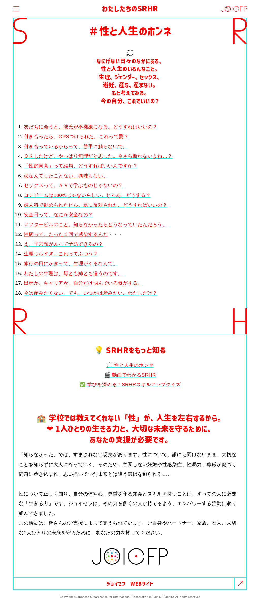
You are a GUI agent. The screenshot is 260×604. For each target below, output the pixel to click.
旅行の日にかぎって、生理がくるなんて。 (71, 263)
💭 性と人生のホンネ (130, 365)
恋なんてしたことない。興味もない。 (66, 175)
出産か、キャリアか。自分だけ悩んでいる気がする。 (83, 283)
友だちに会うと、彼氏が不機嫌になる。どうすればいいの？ (90, 127)
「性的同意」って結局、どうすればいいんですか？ (81, 165)
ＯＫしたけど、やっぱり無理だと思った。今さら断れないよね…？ (98, 156)
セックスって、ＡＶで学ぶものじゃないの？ (73, 185)
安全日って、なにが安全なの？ (58, 214)
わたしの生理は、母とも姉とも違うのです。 (73, 273)
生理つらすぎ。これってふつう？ (61, 253)
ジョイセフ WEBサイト (130, 583)
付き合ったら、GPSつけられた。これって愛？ (76, 136)
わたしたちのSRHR (130, 8)
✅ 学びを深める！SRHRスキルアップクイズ (130, 384)
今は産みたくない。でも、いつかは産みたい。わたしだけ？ (90, 293)
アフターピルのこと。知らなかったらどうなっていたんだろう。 (95, 224)
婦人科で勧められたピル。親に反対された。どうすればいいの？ (95, 205)
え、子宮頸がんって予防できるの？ (63, 244)
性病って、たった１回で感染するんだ (66, 234)
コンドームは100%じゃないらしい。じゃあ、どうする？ (87, 195)
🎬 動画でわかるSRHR (130, 375)
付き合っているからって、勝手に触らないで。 (76, 146)
